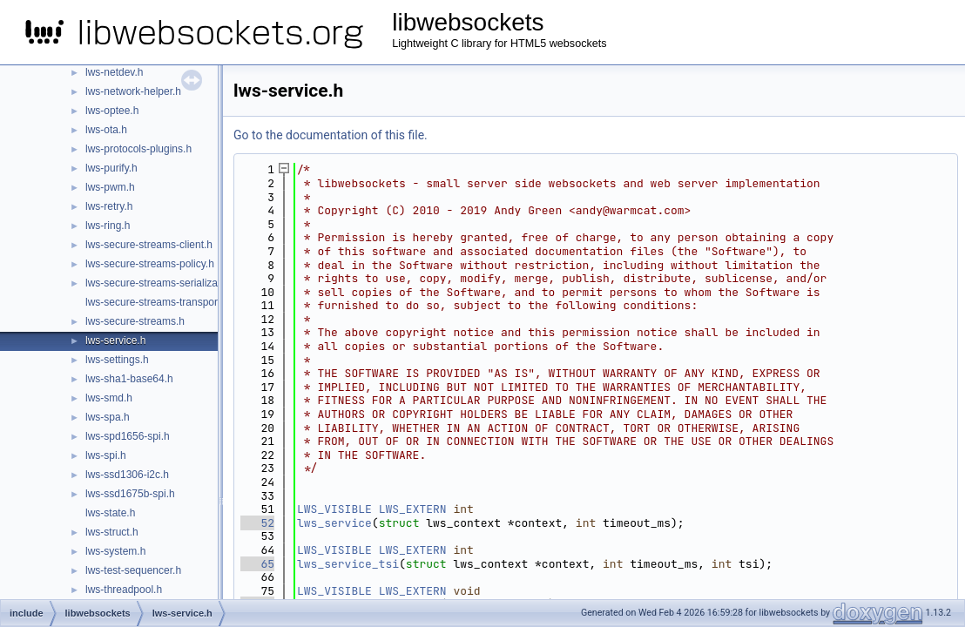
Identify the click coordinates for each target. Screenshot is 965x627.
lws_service (334, 523)
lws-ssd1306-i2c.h (127, 475)
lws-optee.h (111, 110)
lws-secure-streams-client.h (149, 245)
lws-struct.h (111, 532)
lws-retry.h (108, 206)
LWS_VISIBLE (334, 509)
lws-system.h (115, 551)
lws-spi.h (105, 455)
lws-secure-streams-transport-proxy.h (171, 302)
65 (257, 563)
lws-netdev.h (114, 72)
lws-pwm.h (110, 187)
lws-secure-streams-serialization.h (164, 283)
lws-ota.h (106, 130)
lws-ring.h (107, 225)
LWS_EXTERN (413, 509)
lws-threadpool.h (123, 589)
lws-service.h (115, 340)
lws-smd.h (108, 398)
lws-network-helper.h (133, 91)
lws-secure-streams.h (135, 321)
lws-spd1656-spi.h (127, 436)
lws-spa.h (107, 417)
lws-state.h (110, 513)
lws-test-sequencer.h (133, 570)
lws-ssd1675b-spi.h (130, 494)
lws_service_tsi (348, 563)
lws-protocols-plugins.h (138, 149)
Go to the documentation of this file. (330, 135)
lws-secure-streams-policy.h (149, 264)
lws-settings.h (117, 360)
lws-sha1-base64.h (129, 379)
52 (257, 523)
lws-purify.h (111, 168)
